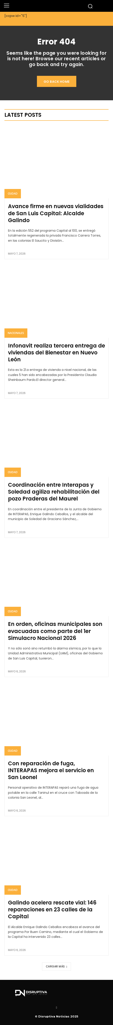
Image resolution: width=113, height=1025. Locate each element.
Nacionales (16, 333)
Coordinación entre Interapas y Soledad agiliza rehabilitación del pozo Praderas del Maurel (53, 491)
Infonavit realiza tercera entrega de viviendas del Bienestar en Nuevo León (56, 352)
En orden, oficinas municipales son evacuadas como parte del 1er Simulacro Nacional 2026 (55, 630)
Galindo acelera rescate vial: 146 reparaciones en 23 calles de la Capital (52, 909)
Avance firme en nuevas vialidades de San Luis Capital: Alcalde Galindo (55, 213)
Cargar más (56, 966)
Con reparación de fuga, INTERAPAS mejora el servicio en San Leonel (51, 770)
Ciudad (13, 193)
